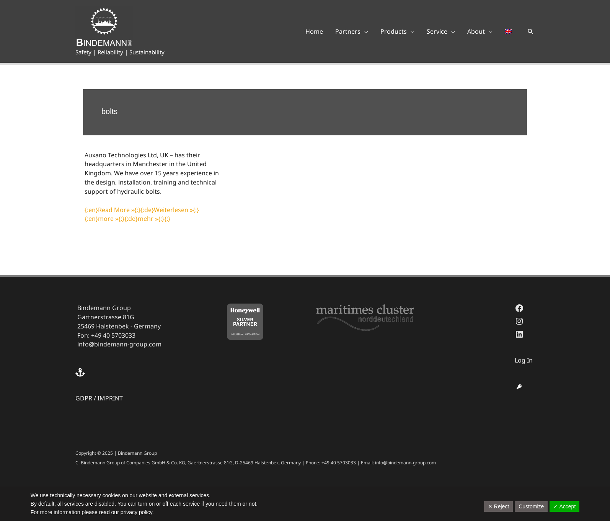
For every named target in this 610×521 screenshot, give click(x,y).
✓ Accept (564, 506)
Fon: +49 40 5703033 (106, 335)
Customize (531, 506)
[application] (364, 31)
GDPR (83, 398)
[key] (519, 386)
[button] (531, 31)
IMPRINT (110, 398)
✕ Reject (498, 506)
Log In (524, 360)
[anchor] (81, 372)
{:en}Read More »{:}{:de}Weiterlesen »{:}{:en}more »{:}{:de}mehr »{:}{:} (142, 214)
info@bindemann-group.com (119, 344)
